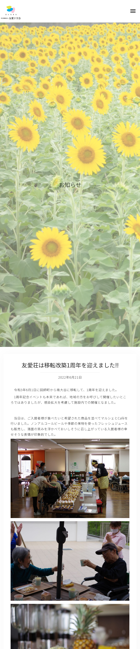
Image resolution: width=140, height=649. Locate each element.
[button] (133, 11)
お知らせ (70, 185)
